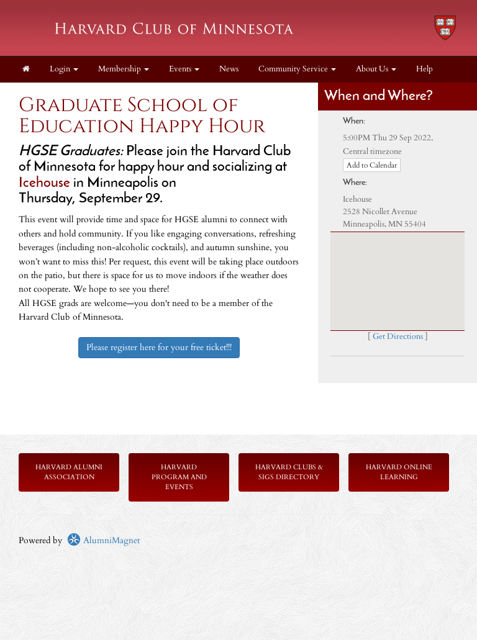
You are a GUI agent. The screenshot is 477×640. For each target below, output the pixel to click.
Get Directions (398, 336)
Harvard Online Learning (399, 472)
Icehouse (44, 183)
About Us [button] (376, 69)
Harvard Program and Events (179, 477)
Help (424, 69)
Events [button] (184, 69)
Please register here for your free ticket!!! (159, 347)
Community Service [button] (297, 69)
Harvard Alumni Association (68, 472)
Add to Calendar (372, 165)
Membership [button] (123, 69)
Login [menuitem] (64, 69)
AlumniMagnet (103, 540)
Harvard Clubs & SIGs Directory (289, 472)
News (228, 69)
